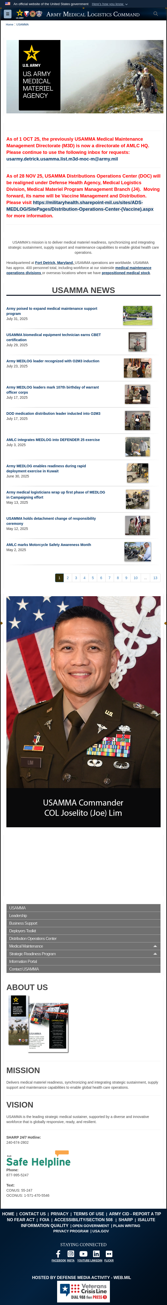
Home (8, 1214)
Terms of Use (88, 1214)
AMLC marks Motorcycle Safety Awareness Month (48, 545)
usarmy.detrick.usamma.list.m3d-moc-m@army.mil (62, 159)
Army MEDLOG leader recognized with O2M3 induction (52, 361)
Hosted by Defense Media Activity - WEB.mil (81, 1277)
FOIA (44, 1220)
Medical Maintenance (26, 946)
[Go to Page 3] (76, 578)
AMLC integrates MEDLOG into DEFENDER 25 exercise (53, 440)
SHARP (126, 1220)
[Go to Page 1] (59, 578)
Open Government (90, 1226)
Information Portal (23, 961)
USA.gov (101, 1231)
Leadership (18, 915)
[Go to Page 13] (155, 578)
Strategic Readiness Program (32, 954)
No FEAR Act (21, 1220)
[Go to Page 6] (101, 578)
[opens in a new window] (58, 1255)
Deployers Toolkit (22, 931)
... (145, 578)
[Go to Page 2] (67, 578)
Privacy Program (70, 1231)
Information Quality (44, 1225)
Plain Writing (126, 1226)
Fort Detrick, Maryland (54, 263)
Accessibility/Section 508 (83, 1220)
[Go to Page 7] (109, 578)
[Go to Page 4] (84, 578)
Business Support (23, 923)
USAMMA (17, 908)
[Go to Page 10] (135, 578)
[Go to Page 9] (126, 578)
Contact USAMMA (24, 969)
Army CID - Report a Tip (135, 1214)
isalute (146, 1220)
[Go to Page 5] (92, 578)
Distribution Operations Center (32, 938)
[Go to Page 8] (118, 578)
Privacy (60, 1214)
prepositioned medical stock (126, 273)
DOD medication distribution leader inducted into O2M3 (53, 413)
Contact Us (32, 1214)
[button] (110, 4)
